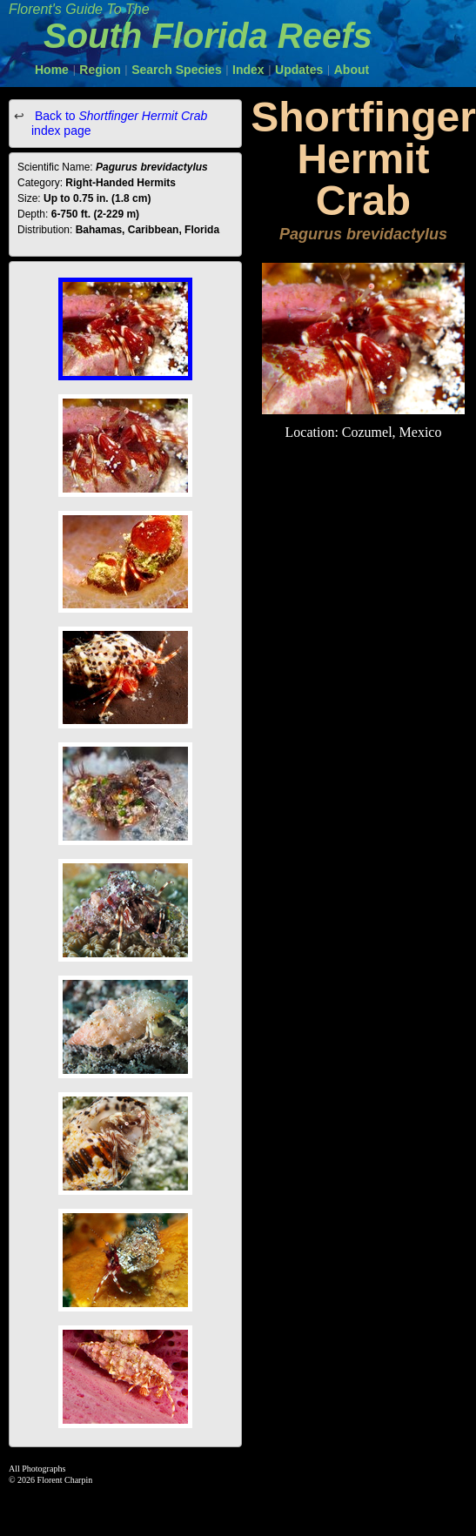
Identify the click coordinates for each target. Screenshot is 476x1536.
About (351, 70)
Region (99, 70)
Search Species (176, 70)
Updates (299, 70)
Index (248, 70)
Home (52, 70)
